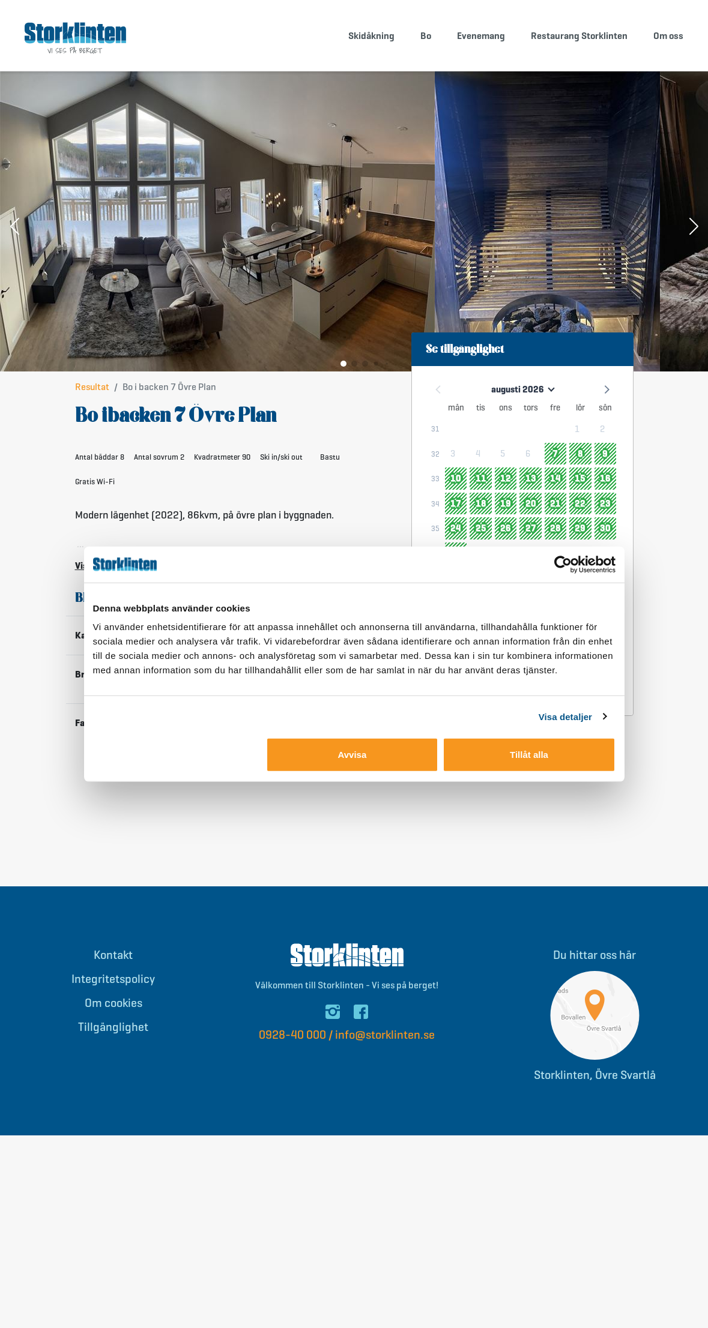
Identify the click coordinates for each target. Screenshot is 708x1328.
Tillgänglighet (113, 1027)
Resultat (92, 387)
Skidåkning (371, 35)
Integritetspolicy (113, 979)
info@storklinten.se (385, 1035)
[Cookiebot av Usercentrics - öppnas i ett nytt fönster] (563, 564)
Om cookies (113, 1003)
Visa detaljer (565, 716)
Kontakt (113, 955)
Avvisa (351, 755)
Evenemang (481, 35)
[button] (14, 228)
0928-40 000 (292, 1035)
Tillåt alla (529, 755)
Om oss (668, 35)
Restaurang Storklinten (579, 35)
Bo (425, 35)
